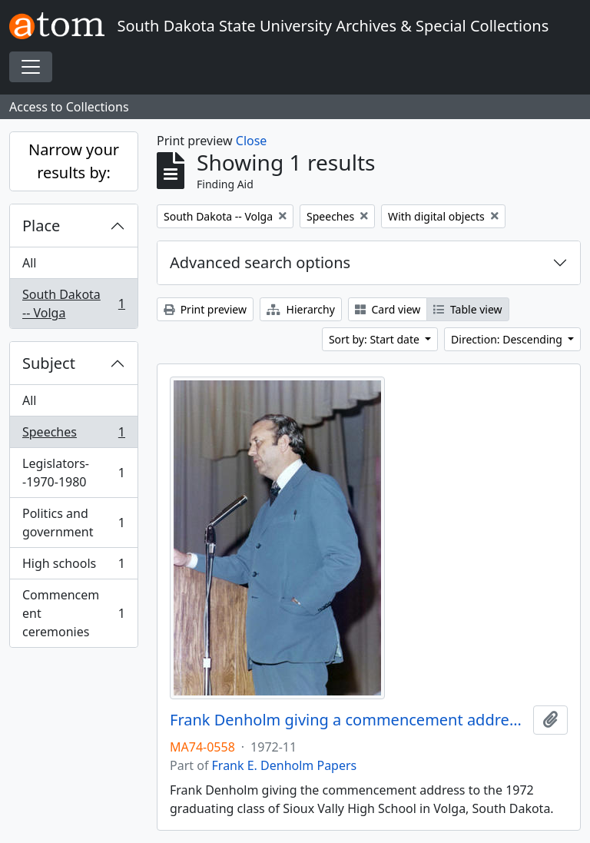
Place (41, 225)
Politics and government (73, 522)
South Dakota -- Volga (73, 303)
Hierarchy (301, 309)
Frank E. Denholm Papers (284, 765)
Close (251, 140)
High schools (73, 566)
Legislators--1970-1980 (73, 472)
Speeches (73, 435)
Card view (387, 309)
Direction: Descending (508, 339)
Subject (48, 363)
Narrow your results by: (73, 161)
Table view (467, 309)
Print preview (205, 309)
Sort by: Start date (376, 339)
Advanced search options (260, 262)
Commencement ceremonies (73, 613)
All (29, 262)
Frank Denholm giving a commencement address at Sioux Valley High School (348, 720)
